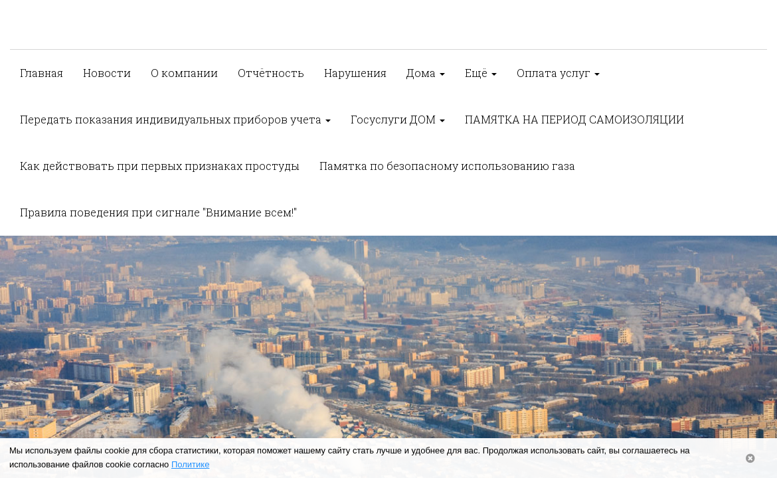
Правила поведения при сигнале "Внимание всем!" (158, 212)
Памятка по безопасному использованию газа (447, 166)
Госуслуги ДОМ (398, 119)
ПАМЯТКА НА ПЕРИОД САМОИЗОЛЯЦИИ (574, 119)
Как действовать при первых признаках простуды (160, 166)
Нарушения (355, 73)
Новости (107, 73)
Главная (41, 73)
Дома (425, 73)
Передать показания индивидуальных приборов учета (175, 119)
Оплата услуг (558, 73)
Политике (190, 464)
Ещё (481, 73)
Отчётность (271, 73)
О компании (184, 73)
